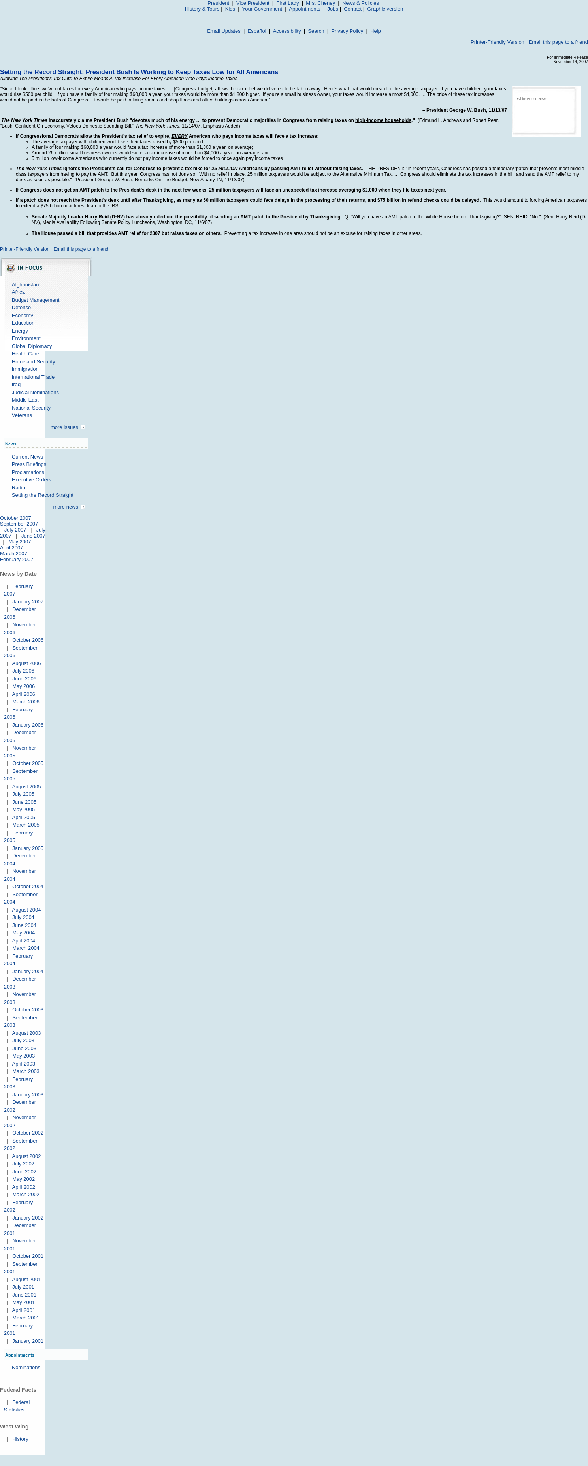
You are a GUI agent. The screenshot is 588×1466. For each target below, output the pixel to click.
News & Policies (360, 3)
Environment (26, 338)
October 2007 (15, 518)
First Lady (287, 3)
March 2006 (26, 702)
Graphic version (385, 9)
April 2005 (23, 817)
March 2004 (26, 948)
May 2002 (23, 1179)
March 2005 (26, 825)
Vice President (253, 3)
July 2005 (23, 794)
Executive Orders (31, 480)
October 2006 (27, 640)
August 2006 (26, 663)
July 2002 (23, 1164)
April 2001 (23, 1310)
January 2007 (27, 602)
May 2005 (23, 809)
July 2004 (23, 917)
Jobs (333, 9)
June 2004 (24, 925)
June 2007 (33, 536)
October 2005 (27, 763)
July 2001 (23, 1287)
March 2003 (26, 1071)
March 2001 (26, 1318)
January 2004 (27, 971)
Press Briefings (29, 464)
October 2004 (27, 886)
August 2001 (26, 1279)
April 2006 (23, 694)
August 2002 (26, 1156)
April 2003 (23, 1064)
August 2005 (26, 786)
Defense (21, 307)
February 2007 (17, 559)
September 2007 (19, 524)
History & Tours (202, 9)
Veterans (22, 415)
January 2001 (27, 1341)
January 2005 (27, 848)
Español (257, 31)
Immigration (25, 369)
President (218, 3)
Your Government (262, 9)
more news (65, 507)
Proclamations (28, 472)
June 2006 (24, 679)
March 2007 (13, 553)
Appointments (304, 9)
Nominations (26, 1367)
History (20, 1439)
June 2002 (24, 1172)
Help (375, 31)
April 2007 (11, 548)
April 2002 (23, 1187)
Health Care (25, 354)
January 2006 (27, 725)
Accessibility (287, 31)
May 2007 (19, 542)
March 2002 (26, 1194)
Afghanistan (25, 285)
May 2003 (23, 1056)
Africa (18, 292)
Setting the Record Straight (43, 495)
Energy (20, 331)
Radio (18, 488)
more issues (64, 427)
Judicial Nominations (35, 392)
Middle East (25, 400)
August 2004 (26, 910)
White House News (532, 99)
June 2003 (24, 1048)
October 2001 (27, 1256)
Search (316, 31)
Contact (353, 9)
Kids (230, 9)
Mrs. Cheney (320, 3)
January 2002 (27, 1218)
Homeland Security (33, 362)
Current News (27, 457)
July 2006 (23, 671)
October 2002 (27, 1133)
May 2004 (23, 933)
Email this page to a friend (558, 42)
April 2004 (23, 941)
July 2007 (15, 530)
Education (23, 323)
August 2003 (26, 1033)
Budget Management (36, 300)
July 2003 (23, 1040)
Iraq (16, 384)
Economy (22, 315)
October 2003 (27, 1010)
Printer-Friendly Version (497, 42)
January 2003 (27, 1095)
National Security (31, 408)
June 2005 (24, 802)
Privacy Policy (347, 31)
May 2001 (23, 1302)
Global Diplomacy (32, 346)
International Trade (33, 377)
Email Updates (224, 31)
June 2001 (24, 1295)
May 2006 (23, 686)
